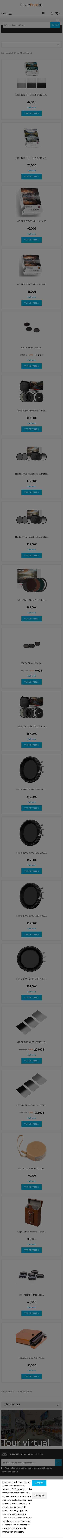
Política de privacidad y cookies (46, 1489)
